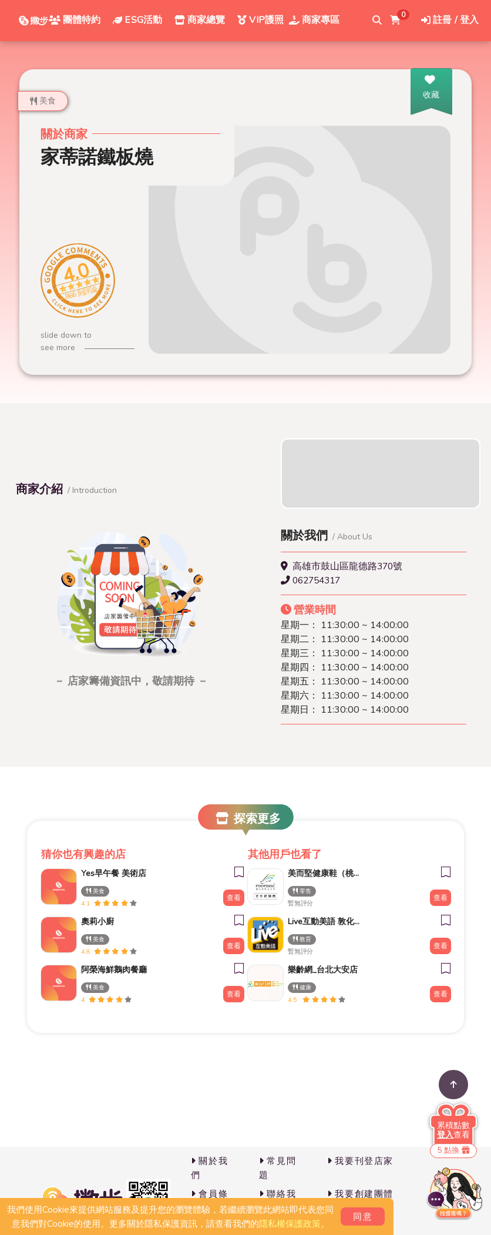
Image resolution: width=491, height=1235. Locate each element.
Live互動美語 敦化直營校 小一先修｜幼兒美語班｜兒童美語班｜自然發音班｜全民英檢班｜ (321, 921)
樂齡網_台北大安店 (321, 969)
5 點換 (453, 1150)
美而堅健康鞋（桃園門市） (321, 873)
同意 (362, 1217)
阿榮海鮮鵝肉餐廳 (114, 969)
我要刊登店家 (360, 1161)
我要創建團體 (360, 1194)
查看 (234, 897)
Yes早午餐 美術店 (113, 873)
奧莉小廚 (97, 921)
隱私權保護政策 (290, 1224)
